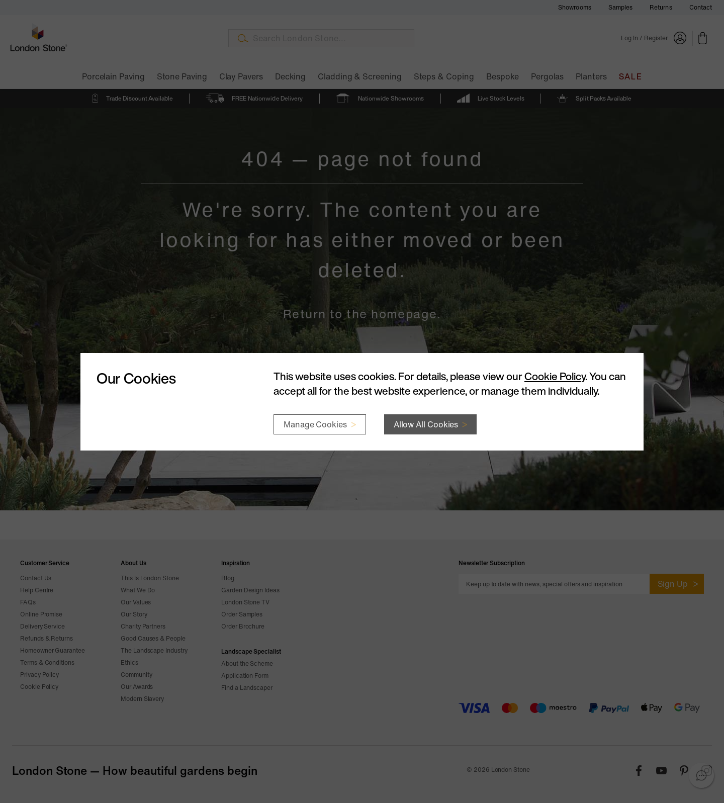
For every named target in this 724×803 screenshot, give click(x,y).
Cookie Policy (554, 376)
